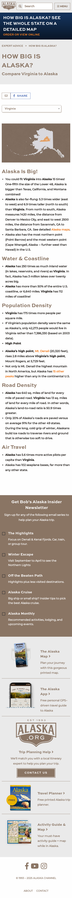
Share (20, 96)
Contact (42, 890)
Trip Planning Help (36, 752)
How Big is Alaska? (43, 46)
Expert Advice (12, 46)
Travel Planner (51, 793)
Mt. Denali (42, 351)
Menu (62, 6)
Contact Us (36, 773)
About (28, 890)
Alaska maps (60, 229)
